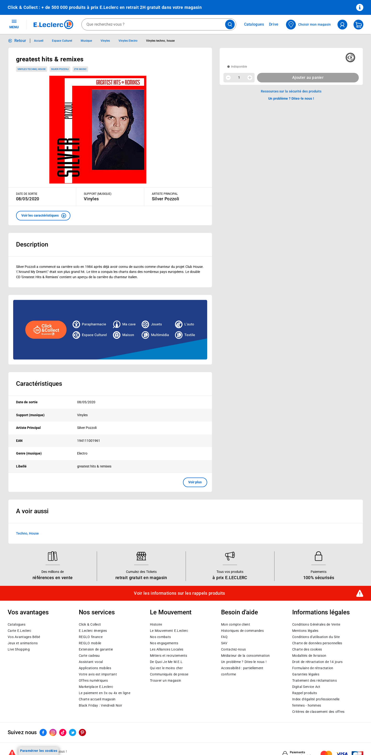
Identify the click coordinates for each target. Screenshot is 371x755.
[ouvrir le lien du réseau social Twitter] (72, 732)
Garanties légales (305, 674)
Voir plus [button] (195, 482)
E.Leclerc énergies (93, 630)
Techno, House (27, 533)
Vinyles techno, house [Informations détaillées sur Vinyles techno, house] (160, 40)
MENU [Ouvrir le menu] (14, 24)
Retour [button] (20, 41)
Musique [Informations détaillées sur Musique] (86, 40)
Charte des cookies (307, 649)
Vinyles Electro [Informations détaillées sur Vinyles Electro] (128, 40)
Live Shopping (19, 649)
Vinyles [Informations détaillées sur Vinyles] (105, 40)
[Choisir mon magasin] (308, 24)
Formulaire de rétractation (312, 668)
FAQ (224, 637)
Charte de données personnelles (317, 643)
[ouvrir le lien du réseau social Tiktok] (62, 732)
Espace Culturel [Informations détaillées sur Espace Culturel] (62, 40)
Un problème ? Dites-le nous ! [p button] (291, 98)
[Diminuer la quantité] (228, 77)
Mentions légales (305, 630)
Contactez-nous (233, 649)
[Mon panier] (358, 24)
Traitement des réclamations (314, 680)
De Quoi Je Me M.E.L (166, 661)
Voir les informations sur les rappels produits (179, 593)
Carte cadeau (89, 655)
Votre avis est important (98, 674)
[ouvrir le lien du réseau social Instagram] (53, 732)
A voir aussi (32, 511)
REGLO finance (91, 637)
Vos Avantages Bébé (24, 637)
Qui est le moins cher (166, 668)
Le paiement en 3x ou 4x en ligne (104, 693)
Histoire (156, 624)
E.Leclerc (96, 686)
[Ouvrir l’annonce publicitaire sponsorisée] (110, 330)
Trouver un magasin (165, 680)
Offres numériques (93, 680)
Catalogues (16, 624)
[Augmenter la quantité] (249, 77)
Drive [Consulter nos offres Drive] (274, 24)
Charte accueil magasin (97, 699)
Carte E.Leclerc (19, 630)
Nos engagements (164, 643)
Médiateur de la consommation (245, 655)
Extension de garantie (96, 649)
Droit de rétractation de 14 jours (317, 661)
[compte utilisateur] (342, 24)
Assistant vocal (91, 661)
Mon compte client (235, 624)
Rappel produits (304, 693)
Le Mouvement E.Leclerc (169, 630)
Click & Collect (90, 624)
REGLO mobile (90, 643)
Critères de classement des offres (318, 711)
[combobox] (158, 24)
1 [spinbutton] (239, 77)
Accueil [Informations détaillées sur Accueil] (38, 40)
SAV (224, 643)
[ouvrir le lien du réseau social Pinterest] (82, 732)
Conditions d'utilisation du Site (316, 637)
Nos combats (160, 637)
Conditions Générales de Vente (316, 624)
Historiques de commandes (242, 630)
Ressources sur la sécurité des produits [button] (291, 91)
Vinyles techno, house (31, 69)
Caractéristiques (39, 383)
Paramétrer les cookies (38, 751)
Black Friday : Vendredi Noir (100, 705)
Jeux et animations (23, 643)
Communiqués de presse (169, 674)
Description (32, 244)
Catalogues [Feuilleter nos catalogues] (254, 24)
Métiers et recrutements (168, 655)
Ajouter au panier (308, 77)
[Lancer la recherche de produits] (230, 24)
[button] (43, 215)
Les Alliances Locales (166, 649)
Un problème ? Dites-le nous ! (244, 661)
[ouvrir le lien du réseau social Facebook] (43, 732)
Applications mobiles (95, 668)
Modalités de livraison (309, 655)
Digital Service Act (306, 686)
